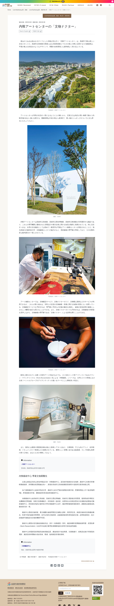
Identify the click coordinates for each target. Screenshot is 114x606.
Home (9, 10)
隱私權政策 (11, 588)
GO (63, 1)
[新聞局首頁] (81, 5)
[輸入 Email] (74, 588)
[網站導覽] (90, 5)
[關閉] (112, 1)
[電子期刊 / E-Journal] (40, 5)
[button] (109, 5)
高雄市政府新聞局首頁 (97, 590)
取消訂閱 (67, 593)
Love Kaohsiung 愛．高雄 (20, 10)
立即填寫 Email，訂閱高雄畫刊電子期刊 (69, 585)
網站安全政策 (19, 588)
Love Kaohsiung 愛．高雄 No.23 (38, 10)
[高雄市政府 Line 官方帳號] (101, 5)
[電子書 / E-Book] (54, 5)
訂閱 (60, 593)
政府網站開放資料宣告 (30, 588)
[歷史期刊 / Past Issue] (68, 5)
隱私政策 (80, 598)
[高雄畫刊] (7, 5)
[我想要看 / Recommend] (24, 5)
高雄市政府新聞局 (16, 584)
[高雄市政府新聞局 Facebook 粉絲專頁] (97, 5)
